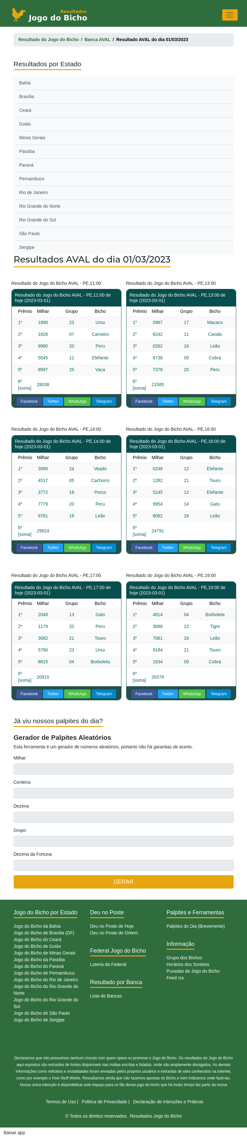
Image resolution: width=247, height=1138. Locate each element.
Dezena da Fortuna (33, 854)
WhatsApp (77, 401)
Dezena (21, 806)
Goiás (25, 123)
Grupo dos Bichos (184, 957)
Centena (22, 782)
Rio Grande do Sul (37, 219)
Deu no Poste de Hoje (112, 926)
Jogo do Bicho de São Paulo (42, 1013)
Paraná (26, 165)
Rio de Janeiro (33, 192)
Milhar (20, 757)
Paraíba (27, 151)
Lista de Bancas (106, 995)
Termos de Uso (61, 1101)
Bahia (25, 82)
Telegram (104, 401)
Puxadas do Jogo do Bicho (193, 971)
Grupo (20, 830)
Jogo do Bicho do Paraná (39, 966)
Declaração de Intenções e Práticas (168, 1101)
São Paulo (29, 233)
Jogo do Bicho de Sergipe (39, 1019)
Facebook (29, 401)
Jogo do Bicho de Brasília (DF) (44, 932)
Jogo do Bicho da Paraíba (39, 959)
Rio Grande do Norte (39, 206)
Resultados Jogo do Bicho (156, 1116)
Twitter (53, 401)
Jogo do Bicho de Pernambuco (44, 973)
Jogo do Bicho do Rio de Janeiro (46, 979)
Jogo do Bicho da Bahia (37, 926)
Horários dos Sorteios (188, 964)
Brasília (26, 96)
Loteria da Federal (108, 964)
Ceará (25, 110)
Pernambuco (31, 178)
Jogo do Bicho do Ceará (38, 939)
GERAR (123, 882)
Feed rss (175, 977)
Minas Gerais (32, 137)
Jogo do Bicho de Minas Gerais (45, 952)
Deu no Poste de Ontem (114, 932)
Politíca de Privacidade (104, 1101)
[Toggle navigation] (230, 14)
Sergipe (26, 247)
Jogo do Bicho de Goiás (37, 946)
